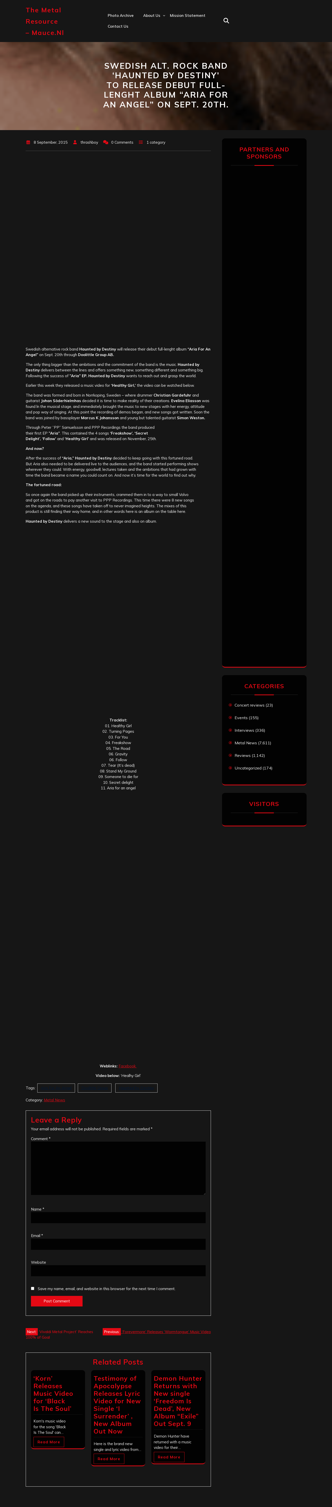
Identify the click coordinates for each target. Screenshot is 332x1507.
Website (38, 1262)
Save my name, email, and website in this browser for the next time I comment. (106, 1288)
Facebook (128, 1066)
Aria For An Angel (56, 1088)
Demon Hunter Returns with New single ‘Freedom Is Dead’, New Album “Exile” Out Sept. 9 (178, 1400)
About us (151, 15)
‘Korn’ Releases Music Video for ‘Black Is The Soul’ (53, 1393)
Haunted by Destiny (136, 1088)
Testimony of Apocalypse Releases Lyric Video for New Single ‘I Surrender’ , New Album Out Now (117, 1404)
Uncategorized (248, 767)
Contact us (118, 26)
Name (37, 1209)
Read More (49, 1442)
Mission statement (187, 15)
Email (37, 1235)
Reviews (243, 755)
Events (241, 717)
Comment (41, 1138)
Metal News (54, 1100)
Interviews (244, 730)
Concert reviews (250, 705)
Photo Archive (121, 15)
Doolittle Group (94, 1088)
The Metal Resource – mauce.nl (45, 21)
